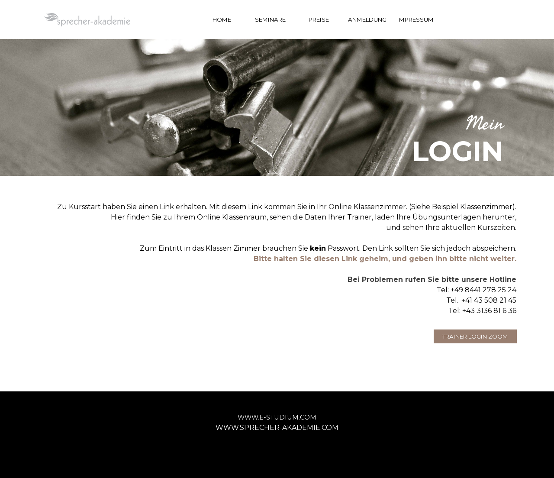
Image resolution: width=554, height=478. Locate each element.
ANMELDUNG (367, 19)
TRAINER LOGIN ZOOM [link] (475, 336)
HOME (222, 19)
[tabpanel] (277, 140)
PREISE (319, 19)
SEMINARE (270, 19)
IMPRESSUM (415, 19)
